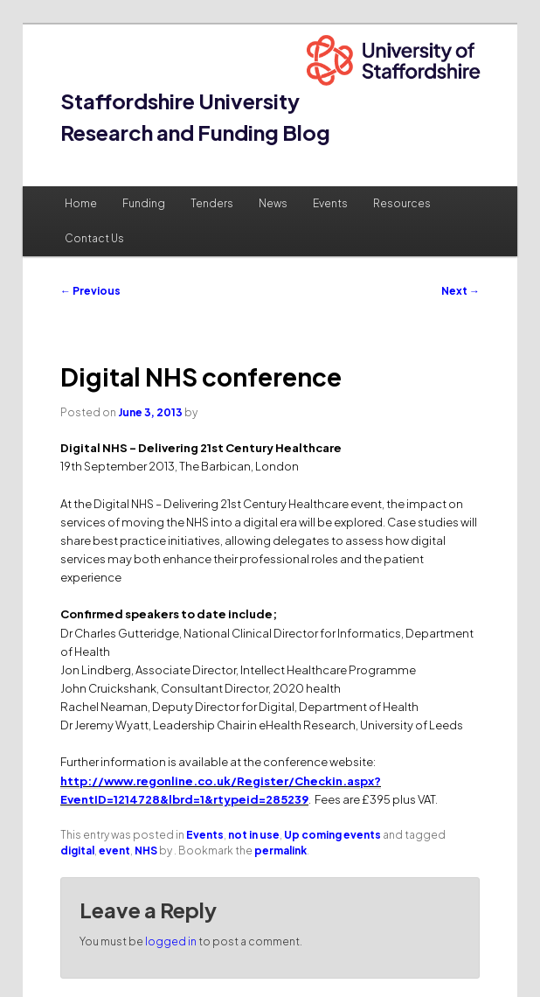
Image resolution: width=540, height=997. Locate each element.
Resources (402, 203)
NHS (146, 850)
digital (77, 850)
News (273, 203)
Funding (143, 203)
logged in (171, 941)
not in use (254, 834)
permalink (280, 850)
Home (81, 203)
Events (330, 203)
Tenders (211, 203)
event (114, 850)
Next (460, 290)
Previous (90, 290)
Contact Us (94, 238)
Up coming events (332, 834)
